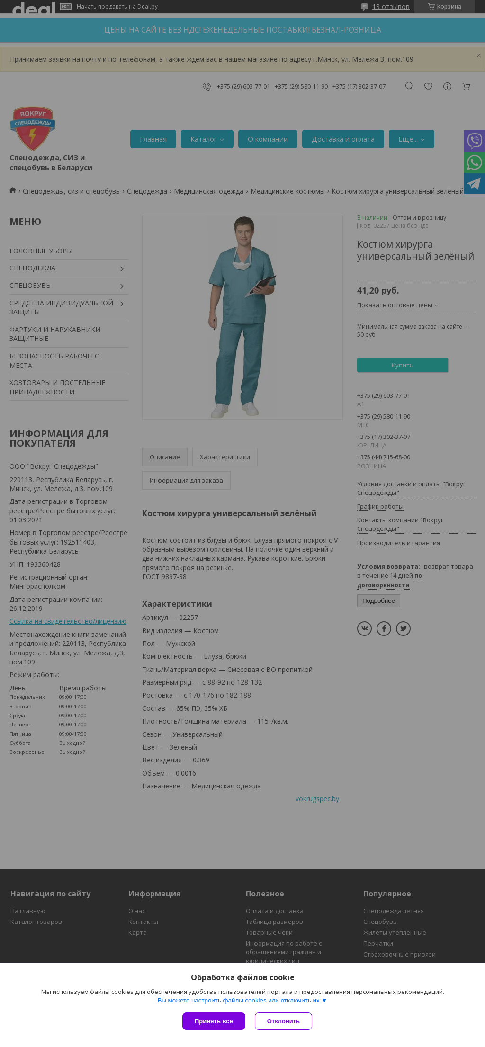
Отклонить (283, 1021)
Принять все (214, 1021)
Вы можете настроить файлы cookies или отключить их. (239, 1000)
